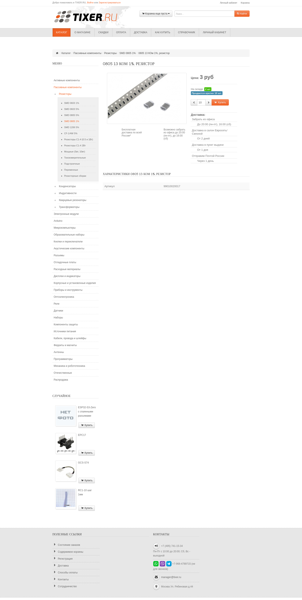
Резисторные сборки (75, 176)
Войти (90, 2)
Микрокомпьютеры (65, 227)
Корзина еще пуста (156, 13)
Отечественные (63, 372)
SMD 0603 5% (71, 109)
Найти (242, 13)
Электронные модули (66, 213)
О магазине (82, 32)
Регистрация (62, 558)
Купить (86, 425)
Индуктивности (68, 193)
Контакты (60, 579)
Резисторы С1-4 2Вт (75, 145)
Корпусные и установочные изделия (75, 283)
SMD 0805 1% (128, 53)
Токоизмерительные (75, 157)
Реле (56, 303)
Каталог (61, 32)
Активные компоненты (67, 80)
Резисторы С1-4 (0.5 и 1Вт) (78, 139)
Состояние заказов (66, 544)
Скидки (103, 32)
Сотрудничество (64, 586)
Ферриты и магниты (65, 345)
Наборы (58, 317)
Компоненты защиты (66, 324)
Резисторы (110, 53)
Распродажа (61, 379)
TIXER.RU (89, 16)
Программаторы (63, 359)
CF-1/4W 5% (70, 133)
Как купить (162, 32)
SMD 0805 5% (71, 115)
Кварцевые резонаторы (72, 200)
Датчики (58, 310)
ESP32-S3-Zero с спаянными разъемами (87, 411)
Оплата (121, 32)
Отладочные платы (65, 262)
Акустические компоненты (69, 248)
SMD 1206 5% (71, 127)
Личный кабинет (228, 2)
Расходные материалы (67, 269)
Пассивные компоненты (87, 53)
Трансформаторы (69, 207)
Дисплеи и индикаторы (67, 276)
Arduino (58, 220)
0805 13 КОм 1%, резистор (154, 53)
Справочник (186, 32)
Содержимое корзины (67, 551)
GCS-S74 (83, 462)
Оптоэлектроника (64, 296)
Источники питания (65, 331)
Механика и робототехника (69, 365)
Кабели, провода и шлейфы (70, 338)
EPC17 (82, 435)
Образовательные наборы (69, 234)
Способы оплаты (65, 572)
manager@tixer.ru (171, 577)
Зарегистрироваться (110, 2)
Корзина (245, 2)
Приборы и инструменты (68, 289)
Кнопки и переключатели (68, 241)
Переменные (71, 170)
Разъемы (59, 255)
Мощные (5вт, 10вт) (74, 151)
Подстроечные (72, 163)
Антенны (59, 352)
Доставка (140, 32)
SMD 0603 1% (71, 103)
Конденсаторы (67, 186)
